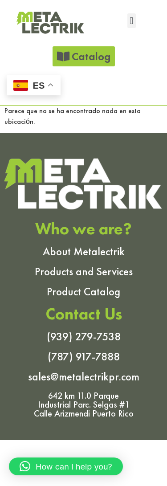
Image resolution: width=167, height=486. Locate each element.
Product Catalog (83, 291)
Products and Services (84, 271)
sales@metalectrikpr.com (83, 376)
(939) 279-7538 (84, 336)
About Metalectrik (84, 251)
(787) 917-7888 (84, 356)
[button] (131, 20)
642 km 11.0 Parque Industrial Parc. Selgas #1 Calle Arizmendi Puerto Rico (84, 404)
